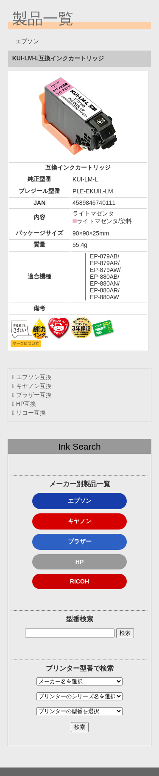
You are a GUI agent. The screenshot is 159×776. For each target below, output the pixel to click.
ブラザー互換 (32, 394)
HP (79, 561)
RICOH (79, 581)
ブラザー (80, 541)
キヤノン (80, 521)
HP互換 (24, 403)
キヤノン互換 (32, 385)
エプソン (80, 500)
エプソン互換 (32, 377)
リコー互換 (29, 412)
